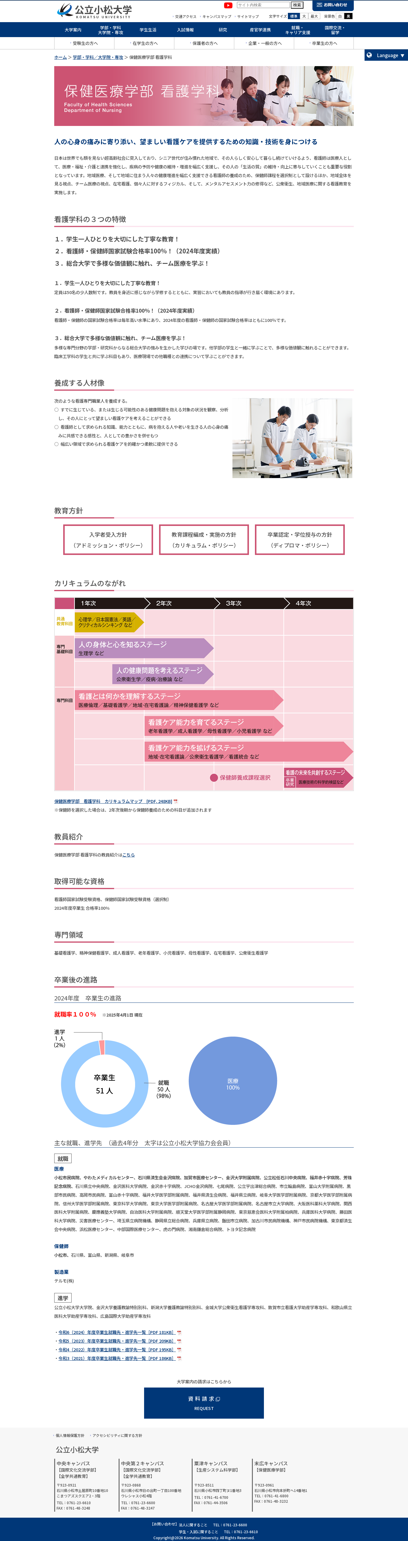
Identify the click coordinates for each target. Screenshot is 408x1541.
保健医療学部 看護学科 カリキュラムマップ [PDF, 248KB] (113, 801)
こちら (128, 854)
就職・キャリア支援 (297, 30)
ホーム (60, 57)
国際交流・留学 (335, 30)
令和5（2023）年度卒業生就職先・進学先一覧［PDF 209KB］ (117, 1341)
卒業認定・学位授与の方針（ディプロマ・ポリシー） (300, 539)
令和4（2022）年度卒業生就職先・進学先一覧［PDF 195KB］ (117, 1349)
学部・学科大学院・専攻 (110, 30)
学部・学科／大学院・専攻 (98, 57)
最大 (314, 16)
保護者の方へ (205, 44)
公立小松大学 (103, 10)
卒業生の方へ (324, 44)
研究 (223, 31)
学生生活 (148, 31)
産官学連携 (260, 31)
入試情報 (185, 31)
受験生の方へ (85, 44)
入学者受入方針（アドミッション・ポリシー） (108, 539)
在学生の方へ (145, 44)
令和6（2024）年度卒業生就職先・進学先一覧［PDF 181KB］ (117, 1332)
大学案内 (73, 31)
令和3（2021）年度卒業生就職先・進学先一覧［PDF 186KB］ (117, 1358)
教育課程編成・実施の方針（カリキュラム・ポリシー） (204, 539)
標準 (293, 16)
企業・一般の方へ (265, 44)
